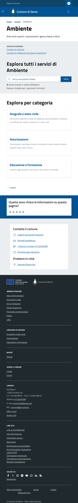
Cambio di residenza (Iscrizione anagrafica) (26, 53)
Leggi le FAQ (12, 452)
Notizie (9, 356)
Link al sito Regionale (15, 429)
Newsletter (11, 479)
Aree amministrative (15, 295)
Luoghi (9, 371)
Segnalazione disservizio (17, 455)
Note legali (11, 441)
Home (9, 21)
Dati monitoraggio (14, 489)
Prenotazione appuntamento (19, 458)
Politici (9, 315)
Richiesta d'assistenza (16, 461)
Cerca (66, 78)
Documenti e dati (14, 299)
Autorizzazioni (12, 338)
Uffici (9, 319)
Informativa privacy (15, 437)
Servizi (17, 21)
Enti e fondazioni (14, 303)
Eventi (9, 375)
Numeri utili (11, 415)
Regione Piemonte (13, 3)
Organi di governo (14, 307)
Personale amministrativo (17, 311)
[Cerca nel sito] (67, 12)
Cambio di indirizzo (15, 49)
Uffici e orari (11, 411)
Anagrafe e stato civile (16, 334)
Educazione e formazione (17, 342)
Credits (53, 489)
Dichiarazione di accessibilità (18, 445)
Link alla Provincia (14, 433)
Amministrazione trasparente (19, 449)
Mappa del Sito (24, 492)
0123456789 (20, 399)
